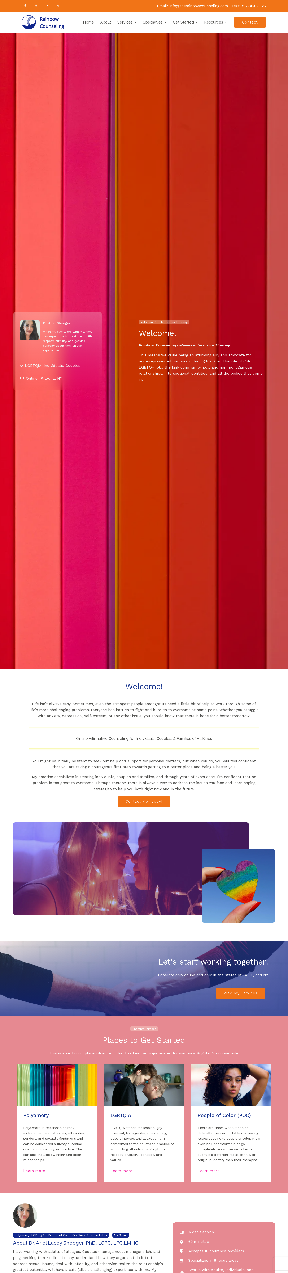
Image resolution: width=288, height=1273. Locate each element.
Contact (250, 22)
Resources (213, 22)
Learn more (34, 1171)
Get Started (183, 22)
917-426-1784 (254, 6)
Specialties (153, 22)
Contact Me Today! (144, 801)
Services (125, 22)
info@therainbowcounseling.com (198, 6)
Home (88, 22)
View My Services (240, 993)
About (105, 22)
